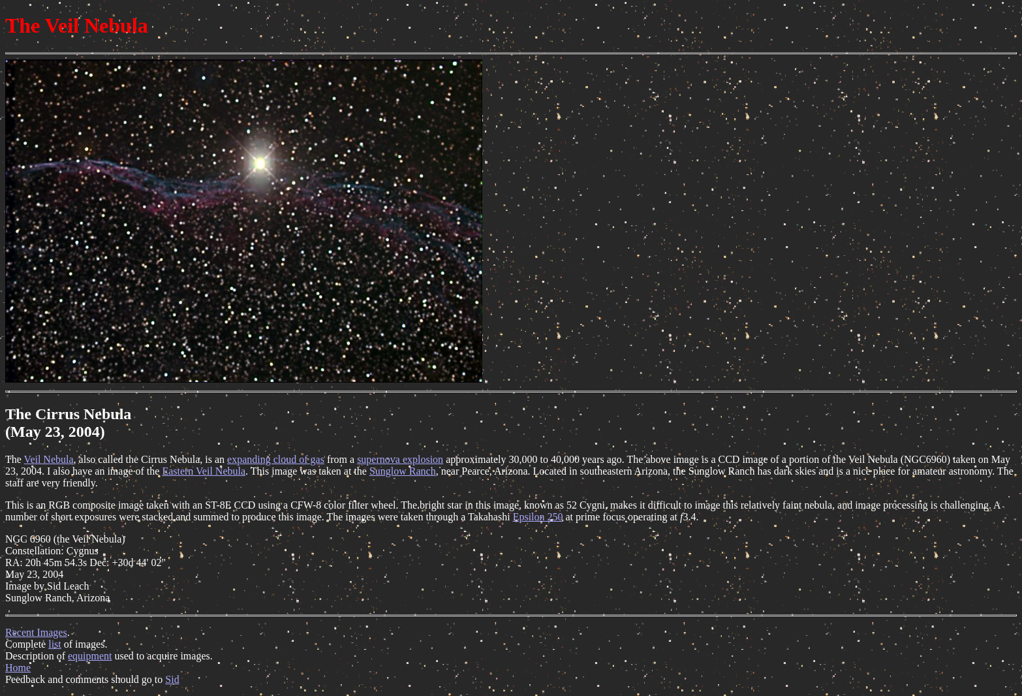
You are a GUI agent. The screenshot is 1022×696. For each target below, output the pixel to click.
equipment (90, 655)
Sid (172, 679)
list (54, 644)
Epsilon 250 (538, 516)
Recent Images (36, 632)
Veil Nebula (49, 459)
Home (18, 667)
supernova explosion (400, 459)
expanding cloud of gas (275, 459)
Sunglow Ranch (402, 471)
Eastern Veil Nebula (203, 471)
